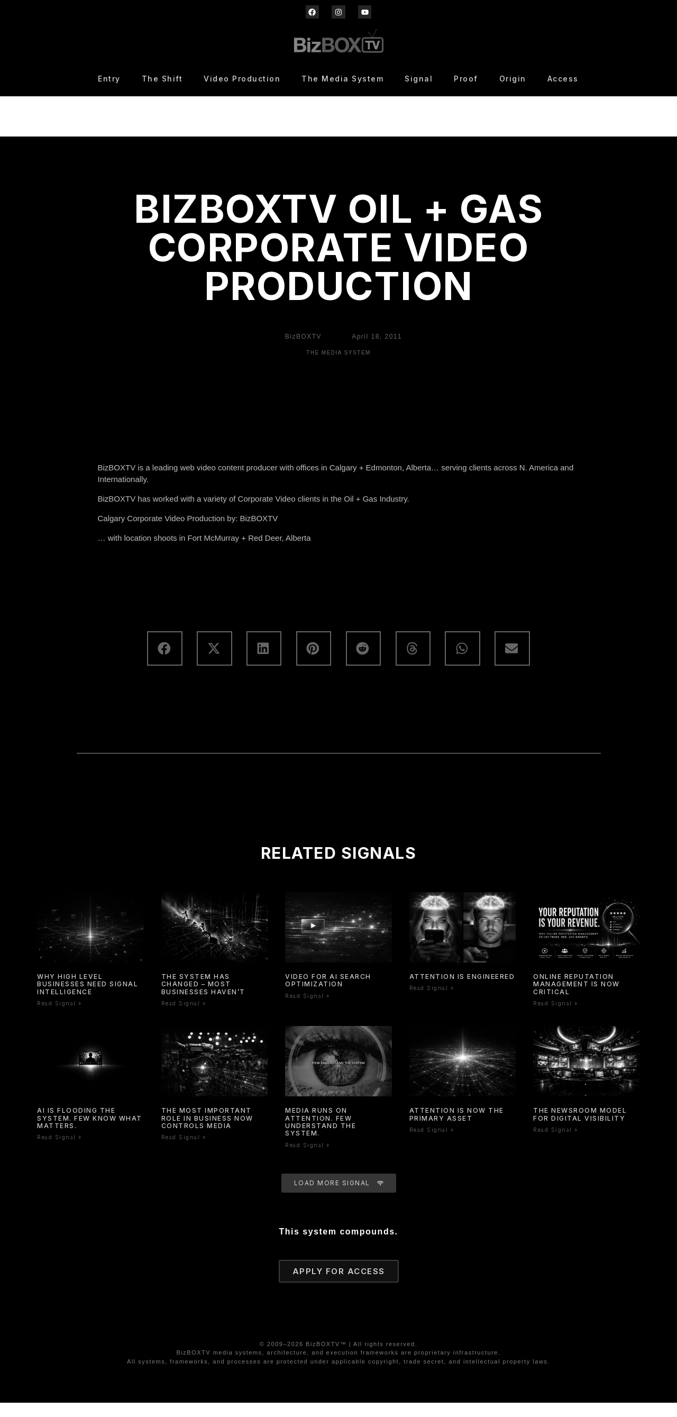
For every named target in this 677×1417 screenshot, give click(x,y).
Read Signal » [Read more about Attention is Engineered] (431, 1003)
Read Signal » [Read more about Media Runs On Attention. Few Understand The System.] (307, 1159)
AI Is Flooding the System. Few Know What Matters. (89, 1132)
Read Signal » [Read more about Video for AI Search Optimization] (307, 1010)
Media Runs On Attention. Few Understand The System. (320, 1136)
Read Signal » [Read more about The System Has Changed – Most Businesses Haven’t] (183, 1017)
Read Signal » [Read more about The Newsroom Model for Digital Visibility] (555, 1144)
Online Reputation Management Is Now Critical (576, 998)
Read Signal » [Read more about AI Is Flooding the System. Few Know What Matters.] (59, 1152)
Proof (466, 78)
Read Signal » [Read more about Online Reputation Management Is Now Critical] (555, 1017)
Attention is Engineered (462, 991)
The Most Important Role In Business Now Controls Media (207, 1132)
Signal (419, 78)
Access (563, 78)
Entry (109, 78)
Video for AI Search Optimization (328, 994)
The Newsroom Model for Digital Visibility (580, 1128)
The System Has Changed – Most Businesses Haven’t (203, 998)
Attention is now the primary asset (456, 1128)
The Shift (162, 78)
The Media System (342, 78)
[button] (164, 663)
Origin (512, 78)
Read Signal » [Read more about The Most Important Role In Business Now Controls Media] (183, 1152)
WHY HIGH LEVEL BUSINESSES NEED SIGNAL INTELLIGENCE (87, 998)
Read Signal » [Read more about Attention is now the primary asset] (431, 1144)
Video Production (242, 78)
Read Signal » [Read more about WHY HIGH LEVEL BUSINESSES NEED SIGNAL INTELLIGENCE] (59, 1017)
